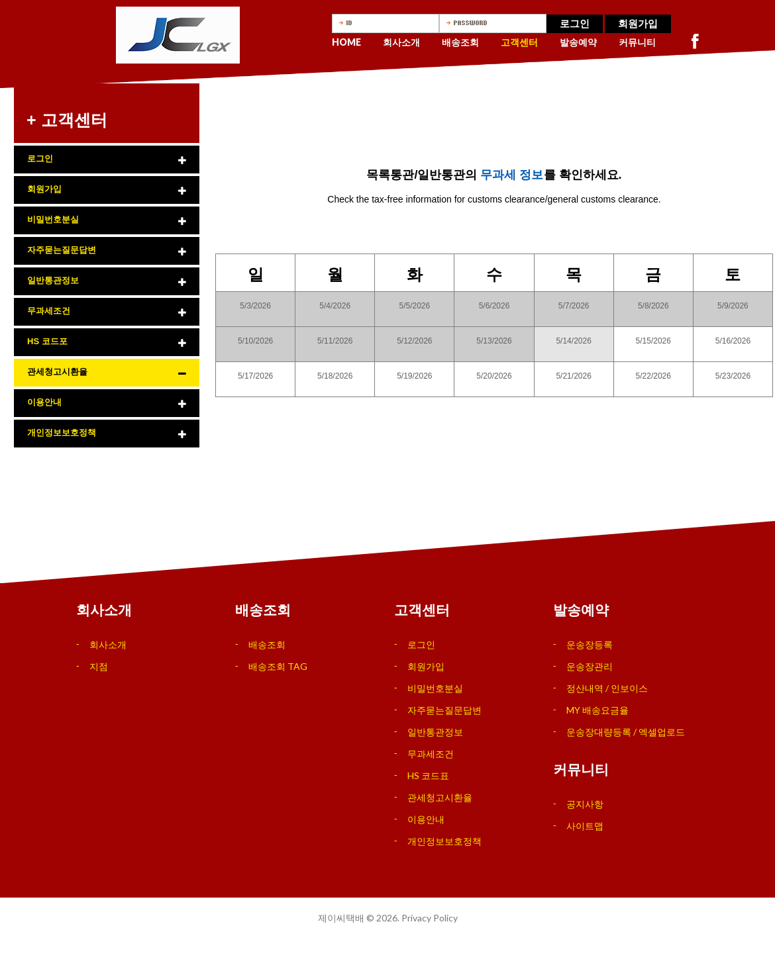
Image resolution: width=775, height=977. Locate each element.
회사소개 (401, 42)
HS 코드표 (428, 775)
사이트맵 (584, 825)
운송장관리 (589, 666)
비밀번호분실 (53, 219)
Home (346, 42)
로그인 (575, 23)
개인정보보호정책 (61, 433)
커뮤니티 (637, 42)
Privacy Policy (429, 917)
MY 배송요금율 (597, 710)
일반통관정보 (53, 280)
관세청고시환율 (57, 372)
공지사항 (584, 804)
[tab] (106, 159)
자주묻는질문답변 (61, 250)
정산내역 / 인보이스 (607, 688)
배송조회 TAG (277, 666)
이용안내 (44, 402)
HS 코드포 (47, 341)
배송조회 (460, 42)
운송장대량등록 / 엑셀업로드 (625, 731)
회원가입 (638, 23)
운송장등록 (589, 644)
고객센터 (519, 42)
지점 (98, 666)
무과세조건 (48, 311)
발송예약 (578, 42)
